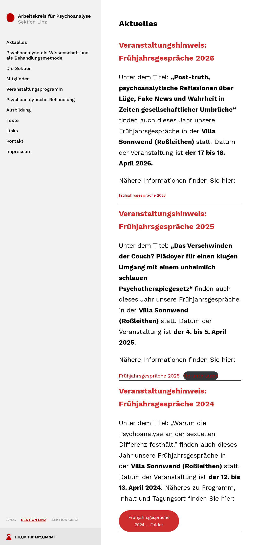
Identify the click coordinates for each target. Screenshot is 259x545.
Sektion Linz (33, 520)
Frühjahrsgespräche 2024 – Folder (148, 521)
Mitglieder (17, 78)
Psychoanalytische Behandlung (40, 99)
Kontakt (14, 141)
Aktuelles (16, 42)
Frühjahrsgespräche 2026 (142, 195)
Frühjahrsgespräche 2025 (149, 376)
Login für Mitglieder (35, 537)
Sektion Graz (64, 520)
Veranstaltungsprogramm (34, 89)
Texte (12, 120)
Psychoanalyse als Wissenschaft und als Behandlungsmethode (47, 55)
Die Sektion (19, 68)
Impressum (19, 151)
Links (12, 130)
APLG (11, 520)
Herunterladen (200, 376)
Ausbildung (18, 109)
